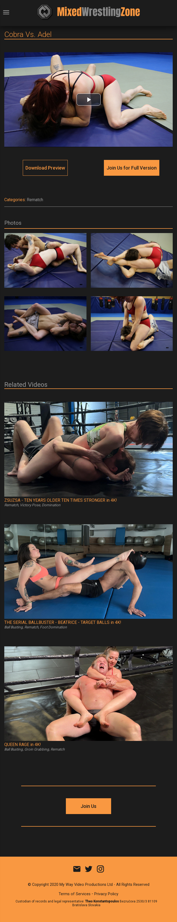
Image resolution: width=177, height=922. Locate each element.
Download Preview (45, 168)
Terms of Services (75, 894)
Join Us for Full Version (132, 168)
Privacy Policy (106, 894)
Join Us (88, 806)
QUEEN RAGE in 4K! (22, 744)
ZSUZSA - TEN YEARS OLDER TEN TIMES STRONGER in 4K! (60, 500)
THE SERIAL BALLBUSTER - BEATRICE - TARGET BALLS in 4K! (62, 622)
